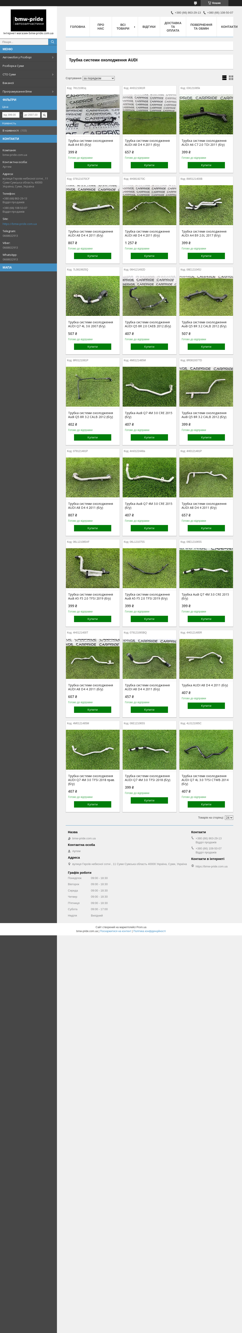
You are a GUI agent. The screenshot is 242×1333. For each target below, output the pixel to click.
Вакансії (8, 83)
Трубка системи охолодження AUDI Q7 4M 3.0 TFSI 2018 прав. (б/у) (91, 780)
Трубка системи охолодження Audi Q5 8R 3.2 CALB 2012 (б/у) (204, 324)
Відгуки (149, 26)
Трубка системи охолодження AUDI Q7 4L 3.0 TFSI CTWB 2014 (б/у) (205, 780)
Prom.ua (141, 927)
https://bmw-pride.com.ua (20, 224)
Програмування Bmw (17, 91)
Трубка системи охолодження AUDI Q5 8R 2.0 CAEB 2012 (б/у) (148, 324)
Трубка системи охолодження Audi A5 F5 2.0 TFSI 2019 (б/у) (90, 596)
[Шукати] (52, 42)
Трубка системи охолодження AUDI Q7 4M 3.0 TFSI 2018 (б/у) (147, 778)
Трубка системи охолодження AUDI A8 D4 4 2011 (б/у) (147, 143)
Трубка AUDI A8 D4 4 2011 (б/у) (205, 685)
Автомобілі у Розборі (17, 57)
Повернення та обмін (201, 26)
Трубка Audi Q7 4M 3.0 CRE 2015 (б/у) (148, 415)
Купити (93, 165)
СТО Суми (9, 74)
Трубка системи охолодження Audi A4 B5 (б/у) (90, 143)
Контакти (229, 26)
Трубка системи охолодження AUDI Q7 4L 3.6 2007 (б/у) (90, 324)
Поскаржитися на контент (115, 931)
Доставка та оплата (172, 26)
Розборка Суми (13, 66)
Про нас (100, 26)
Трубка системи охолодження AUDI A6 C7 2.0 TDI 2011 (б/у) (204, 143)
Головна (77, 26)
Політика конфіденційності (149, 931)
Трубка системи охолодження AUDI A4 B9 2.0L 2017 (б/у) (204, 233)
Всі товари (123, 26)
